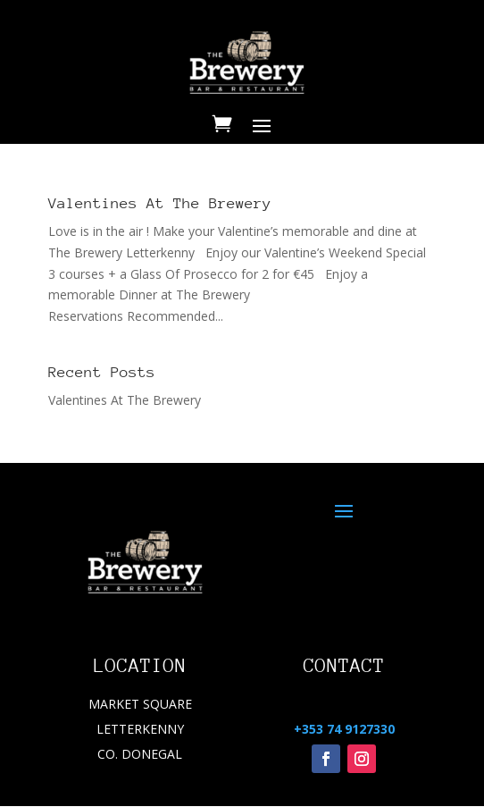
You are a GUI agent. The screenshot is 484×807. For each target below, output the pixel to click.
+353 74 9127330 (344, 728)
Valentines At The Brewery (159, 203)
